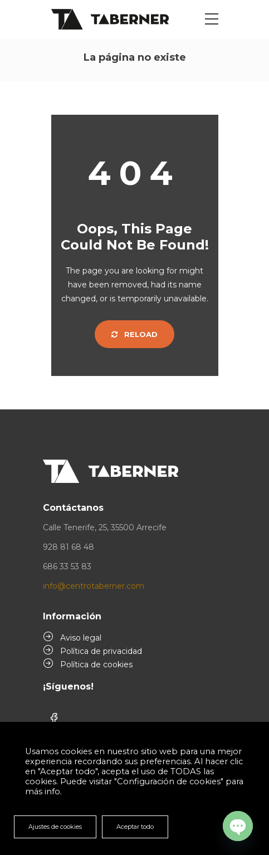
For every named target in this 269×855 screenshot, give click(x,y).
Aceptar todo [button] (135, 826)
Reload (134, 334)
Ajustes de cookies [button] (55, 826)
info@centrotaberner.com (93, 586)
